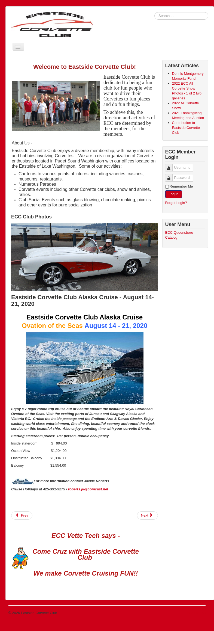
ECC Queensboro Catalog (179, 234)
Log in (173, 194)
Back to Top (196, 613)
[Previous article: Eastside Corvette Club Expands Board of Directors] (21, 515)
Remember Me (181, 186)
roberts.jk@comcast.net (88, 489)
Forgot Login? (176, 203)
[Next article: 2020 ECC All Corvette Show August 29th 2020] (147, 515)
